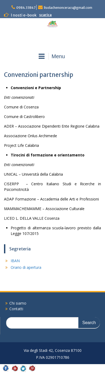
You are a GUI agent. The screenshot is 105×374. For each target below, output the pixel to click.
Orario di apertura (26, 267)
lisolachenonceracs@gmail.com (68, 8)
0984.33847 (25, 8)
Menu (52, 56)
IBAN (15, 260)
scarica (45, 15)
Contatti (16, 308)
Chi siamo (17, 303)
